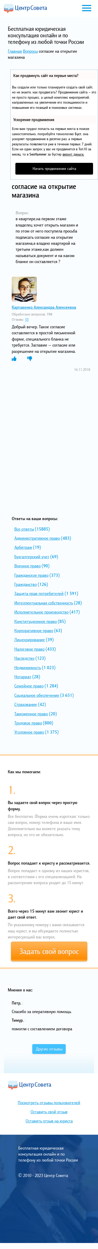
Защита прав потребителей (39, 593)
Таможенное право (31, 714)
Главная (15, 51)
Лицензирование (29, 640)
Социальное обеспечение (36, 695)
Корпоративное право (33, 630)
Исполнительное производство (41, 612)
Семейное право (29, 686)
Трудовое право (28, 723)
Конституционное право (35, 621)
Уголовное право (29, 732)
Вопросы (30, 51)
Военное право (27, 566)
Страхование (25, 704)
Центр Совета (25, 8)
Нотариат (22, 677)
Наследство (24, 658)
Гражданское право (31, 575)
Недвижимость (27, 667)
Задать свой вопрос (49, 951)
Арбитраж (23, 547)
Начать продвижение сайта (54, 168)
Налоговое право (29, 649)
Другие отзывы (49, 1049)
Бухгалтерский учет (31, 557)
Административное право (37, 538)
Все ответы (24, 529)
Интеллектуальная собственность (43, 603)
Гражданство (25, 584)
